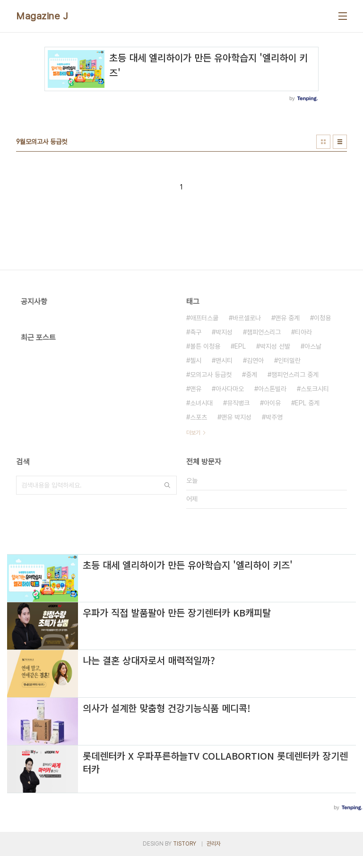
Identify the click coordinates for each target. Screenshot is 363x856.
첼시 (195, 360)
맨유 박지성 (236, 417)
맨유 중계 (287, 318)
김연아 (255, 360)
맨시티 (224, 360)
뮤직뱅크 (238, 403)
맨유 (195, 389)
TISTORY (184, 843)
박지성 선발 (275, 346)
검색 (167, 485)
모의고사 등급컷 (211, 374)
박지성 (224, 332)
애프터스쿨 (204, 318)
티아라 (303, 332)
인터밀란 (289, 360)
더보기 (193, 432)
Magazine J (42, 16)
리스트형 (340, 142)
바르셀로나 (247, 318)
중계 (251, 374)
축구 (195, 332)
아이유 (272, 403)
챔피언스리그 (264, 332)
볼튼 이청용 (205, 346)
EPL (240, 346)
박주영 (274, 417)
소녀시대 (201, 403)
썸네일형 (323, 142)
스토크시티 (315, 389)
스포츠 (198, 417)
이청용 (322, 318)
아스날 (312, 346)
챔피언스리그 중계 (295, 374)
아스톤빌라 (272, 389)
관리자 (214, 843)
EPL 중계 (307, 403)
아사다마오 (230, 389)
